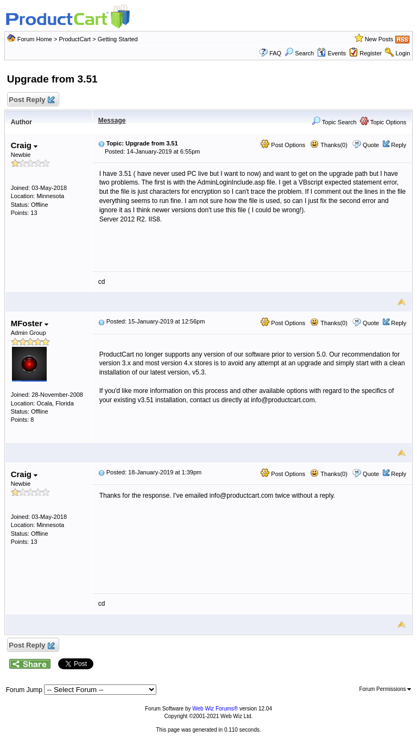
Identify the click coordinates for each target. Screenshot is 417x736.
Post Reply (31, 100)
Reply (398, 145)
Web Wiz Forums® (215, 709)
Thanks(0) (328, 145)
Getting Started (118, 39)
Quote (371, 145)
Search (299, 53)
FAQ (275, 53)
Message (112, 120)
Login (402, 53)
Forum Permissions (385, 689)
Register (370, 53)
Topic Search (334, 122)
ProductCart (75, 39)
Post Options (283, 145)
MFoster (30, 323)
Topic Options (383, 122)
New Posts (379, 39)
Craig (24, 145)
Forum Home (34, 39)
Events (331, 53)
